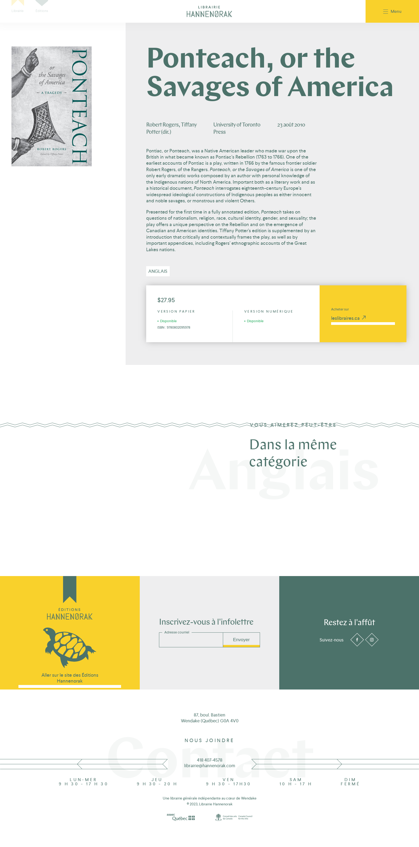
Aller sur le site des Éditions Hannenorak (69, 678)
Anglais (157, 271)
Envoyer (241, 639)
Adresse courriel (176, 632)
